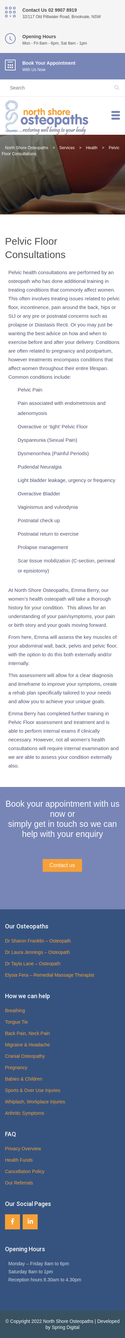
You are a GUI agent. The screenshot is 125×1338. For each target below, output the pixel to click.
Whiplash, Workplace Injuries (35, 1101)
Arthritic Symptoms (24, 1113)
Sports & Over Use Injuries (32, 1090)
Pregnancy (16, 1067)
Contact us (62, 865)
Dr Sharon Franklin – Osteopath (38, 941)
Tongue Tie (16, 1022)
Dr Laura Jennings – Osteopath (37, 952)
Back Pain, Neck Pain (27, 1033)
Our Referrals (19, 1182)
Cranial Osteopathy (25, 1056)
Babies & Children (23, 1079)
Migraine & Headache (27, 1044)
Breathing (15, 1010)
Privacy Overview (23, 1148)
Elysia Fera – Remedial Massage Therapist (49, 975)
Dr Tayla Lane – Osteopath (32, 963)
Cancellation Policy (24, 1171)
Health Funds (19, 1160)
